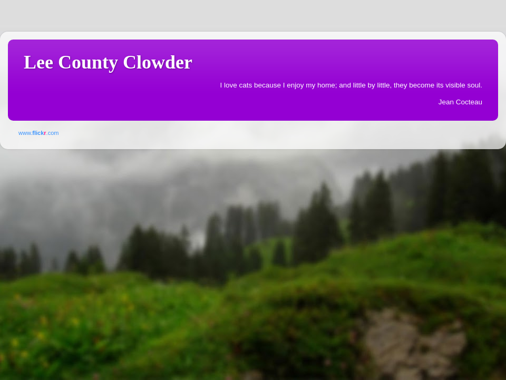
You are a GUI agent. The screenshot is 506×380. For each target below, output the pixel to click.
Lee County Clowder (108, 62)
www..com (38, 133)
